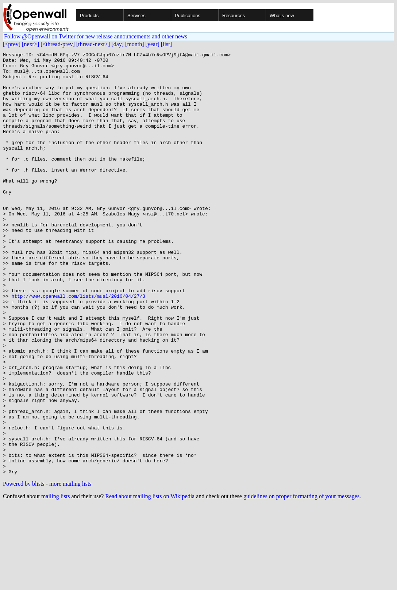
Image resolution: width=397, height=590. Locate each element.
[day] (117, 44)
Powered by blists (24, 568)
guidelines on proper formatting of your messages (301, 581)
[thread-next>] (93, 44)
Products (89, 15)
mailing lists (55, 581)
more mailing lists (70, 568)
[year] (152, 44)
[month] (134, 44)
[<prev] (11, 44)
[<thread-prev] (57, 44)
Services (136, 15)
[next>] (30, 44)
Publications (187, 15)
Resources (233, 15)
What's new (282, 15)
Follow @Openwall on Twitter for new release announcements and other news (95, 36)
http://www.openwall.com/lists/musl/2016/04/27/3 (78, 345)
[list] (166, 44)
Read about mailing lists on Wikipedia (149, 581)
